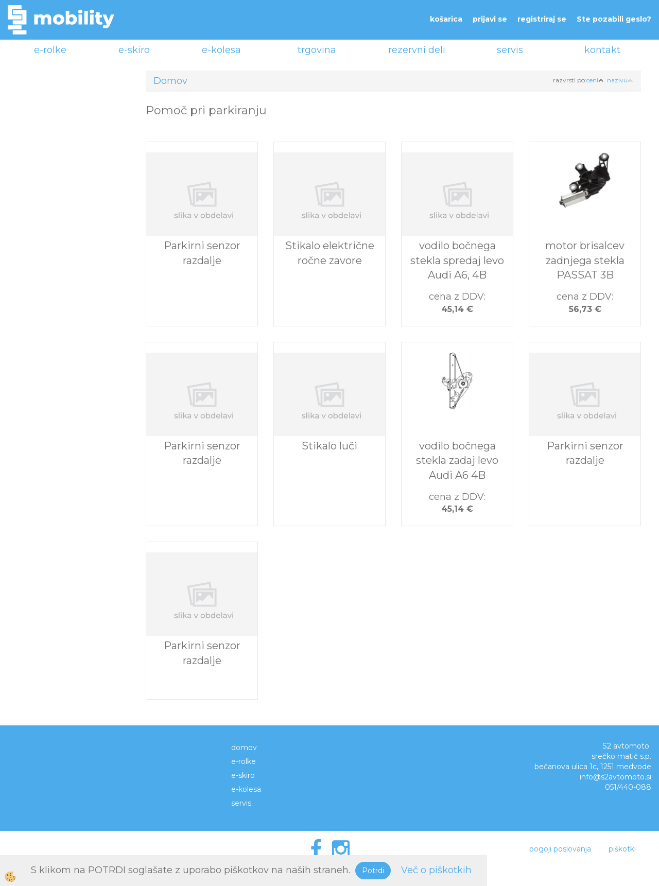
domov (244, 747)
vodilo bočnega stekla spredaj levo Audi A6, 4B (457, 260)
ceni (595, 80)
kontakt (602, 50)
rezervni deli (416, 50)
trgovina (317, 50)
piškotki (622, 849)
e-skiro (134, 50)
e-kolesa (221, 50)
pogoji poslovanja (560, 849)
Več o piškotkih (436, 870)
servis (510, 50)
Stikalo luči (329, 446)
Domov (170, 80)
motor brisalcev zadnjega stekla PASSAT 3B (585, 260)
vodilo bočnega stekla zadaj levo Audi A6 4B (457, 460)
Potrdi (373, 870)
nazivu (620, 80)
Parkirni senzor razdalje (202, 253)
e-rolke (50, 50)
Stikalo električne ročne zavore (329, 253)
